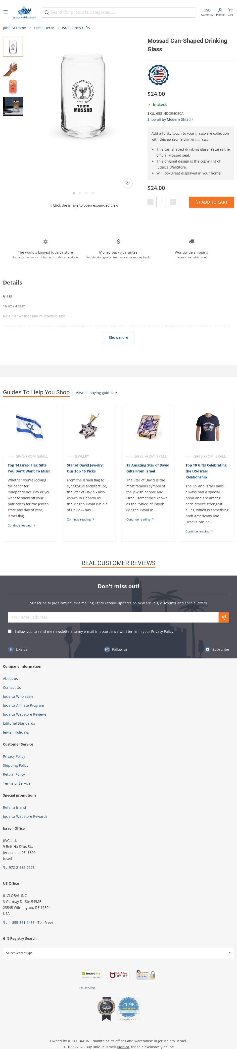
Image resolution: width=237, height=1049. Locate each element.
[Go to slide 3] (86, 193)
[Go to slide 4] (93, 193)
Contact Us (12, 687)
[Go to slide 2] (80, 193)
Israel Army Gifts (76, 27)
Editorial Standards (19, 723)
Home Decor (44, 27)
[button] (83, 95)
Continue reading (21, 525)
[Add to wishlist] (128, 183)
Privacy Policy (162, 631)
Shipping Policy (15, 765)
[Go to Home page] (24, 12)
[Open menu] (5, 12)
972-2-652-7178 (22, 867)
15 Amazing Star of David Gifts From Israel (147, 468)
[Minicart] (230, 12)
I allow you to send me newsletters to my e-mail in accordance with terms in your (94, 631)
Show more (118, 337)
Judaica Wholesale (18, 696)
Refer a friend (14, 807)
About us (10, 678)
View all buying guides (97, 392)
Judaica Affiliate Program (23, 705)
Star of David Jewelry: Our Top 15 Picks (85, 468)
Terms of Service (17, 783)
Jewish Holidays (16, 732)
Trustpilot (87, 988)
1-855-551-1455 (22, 922)
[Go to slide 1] (74, 193)
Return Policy (14, 774)
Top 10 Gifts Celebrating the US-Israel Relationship (206, 471)
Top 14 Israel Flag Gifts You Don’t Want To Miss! (29, 468)
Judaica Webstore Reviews (25, 714)
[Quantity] (161, 202)
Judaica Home (14, 27)
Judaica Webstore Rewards (25, 816)
